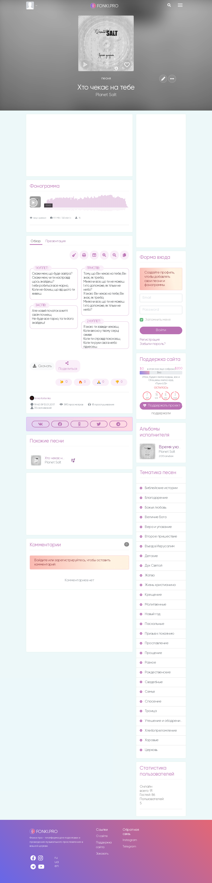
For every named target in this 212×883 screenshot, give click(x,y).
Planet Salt (106, 95)
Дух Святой (151, 565)
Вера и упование (156, 527)
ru (56, 857)
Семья (147, 691)
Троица (148, 711)
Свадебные (151, 682)
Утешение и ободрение (161, 720)
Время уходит (172, 447)
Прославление (154, 643)
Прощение (151, 653)
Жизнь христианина (158, 585)
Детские (149, 556)
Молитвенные (153, 604)
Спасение (150, 701)
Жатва (147, 575)
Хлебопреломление (158, 730)
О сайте (102, 836)
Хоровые (149, 740)
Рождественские (155, 672)
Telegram (129, 846)
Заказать (102, 853)
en (57, 866)
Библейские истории (158, 488)
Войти (161, 330)
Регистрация (150, 339)
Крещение (151, 594)
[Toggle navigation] (180, 5)
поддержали (161, 414)
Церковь (148, 750)
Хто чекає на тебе (59, 458)
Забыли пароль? (152, 344)
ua (57, 862)
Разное (148, 662)
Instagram (130, 840)
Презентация (55, 241)
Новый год (150, 614)
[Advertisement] (79, 145)
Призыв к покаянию (157, 633)
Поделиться (68, 366)
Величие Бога (153, 517)
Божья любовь (153, 507)
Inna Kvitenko (40, 398)
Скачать (42, 366)
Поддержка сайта (104, 845)
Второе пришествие (158, 536)
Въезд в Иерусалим (157, 546)
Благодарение (154, 497)
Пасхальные (152, 624)
